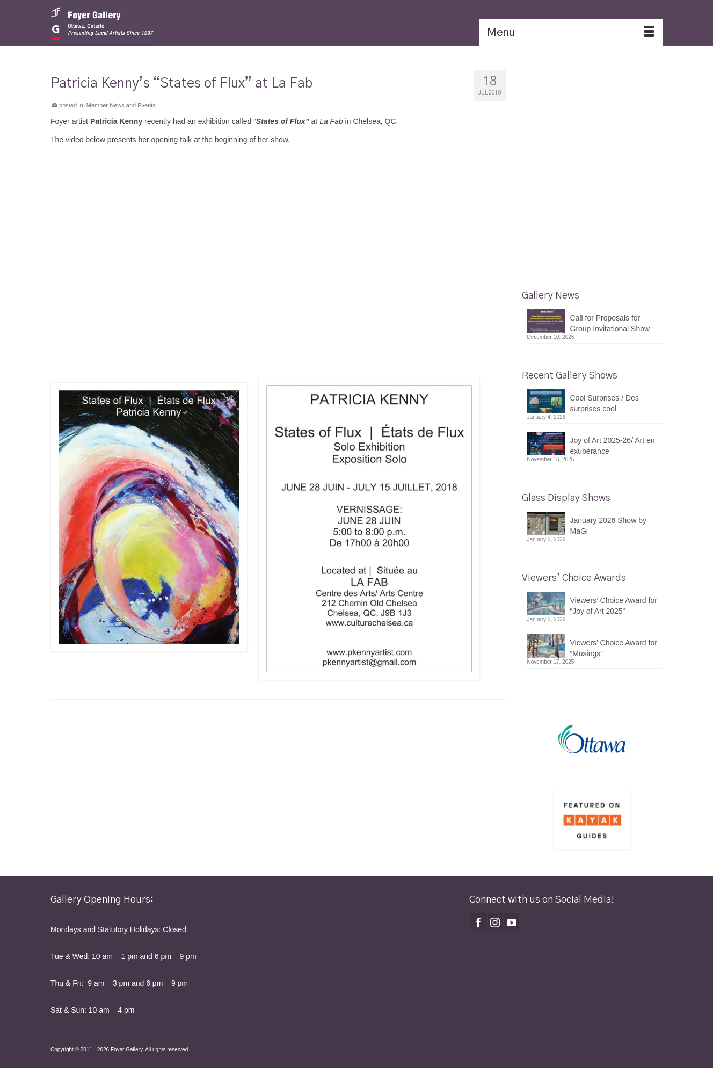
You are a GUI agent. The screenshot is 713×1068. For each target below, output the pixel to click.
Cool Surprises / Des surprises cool (604, 403)
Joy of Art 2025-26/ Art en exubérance (612, 445)
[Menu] (571, 32)
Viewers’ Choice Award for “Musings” (613, 648)
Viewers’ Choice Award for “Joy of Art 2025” (613, 605)
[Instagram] (495, 921)
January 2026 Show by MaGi (608, 525)
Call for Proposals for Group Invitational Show (610, 323)
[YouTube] (511, 921)
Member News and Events (121, 105)
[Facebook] (478, 921)
